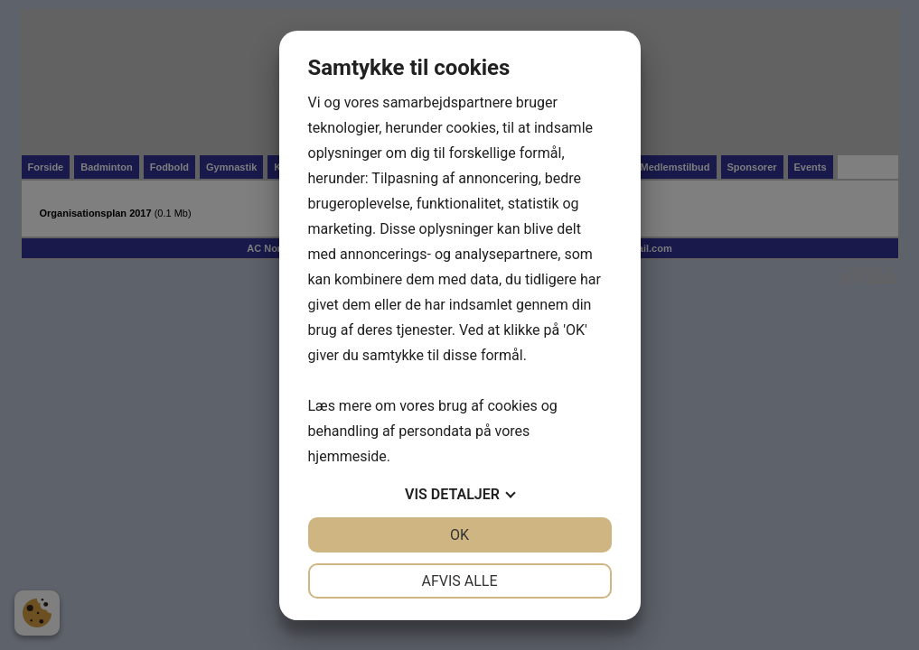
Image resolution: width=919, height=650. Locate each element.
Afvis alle (459, 581)
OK (459, 534)
